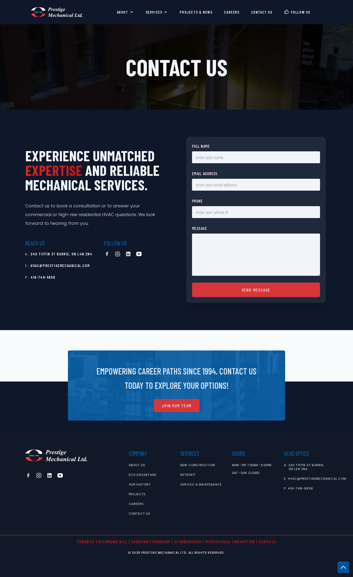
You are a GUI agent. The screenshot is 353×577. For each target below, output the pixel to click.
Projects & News (196, 12)
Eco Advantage (143, 475)
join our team (176, 405)
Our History (140, 485)
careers (231, 12)
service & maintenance (201, 485)
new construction (197, 465)
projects (137, 494)
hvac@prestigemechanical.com (60, 265)
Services (157, 12)
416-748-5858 (43, 277)
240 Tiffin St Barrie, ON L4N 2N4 (61, 254)
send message (256, 290)
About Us (137, 465)
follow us (300, 12)
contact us (262, 12)
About (125, 12)
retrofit (188, 475)
